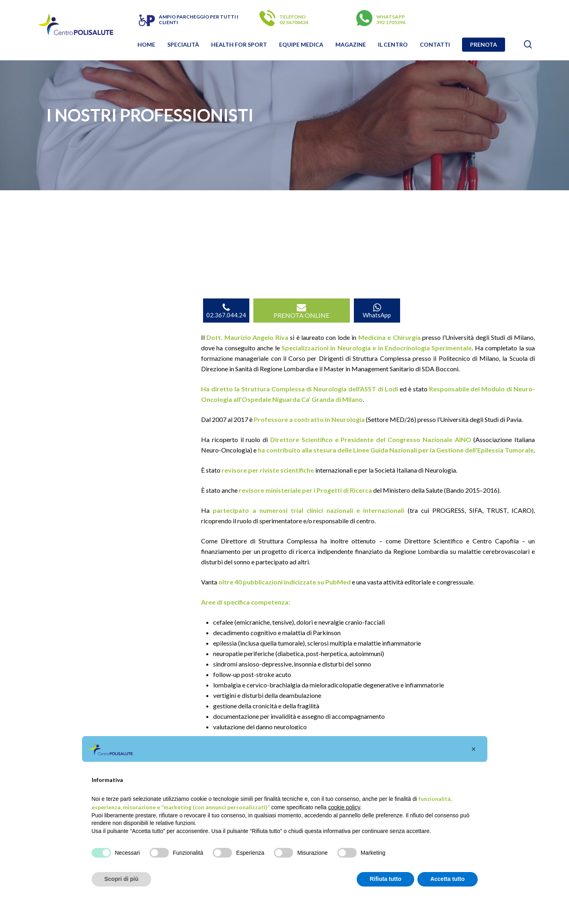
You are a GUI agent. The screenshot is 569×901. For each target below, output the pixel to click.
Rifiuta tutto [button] (385, 879)
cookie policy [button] (344, 807)
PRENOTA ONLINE (301, 310)
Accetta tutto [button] (447, 879)
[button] (473, 749)
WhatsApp (377, 310)
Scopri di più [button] (122, 879)
